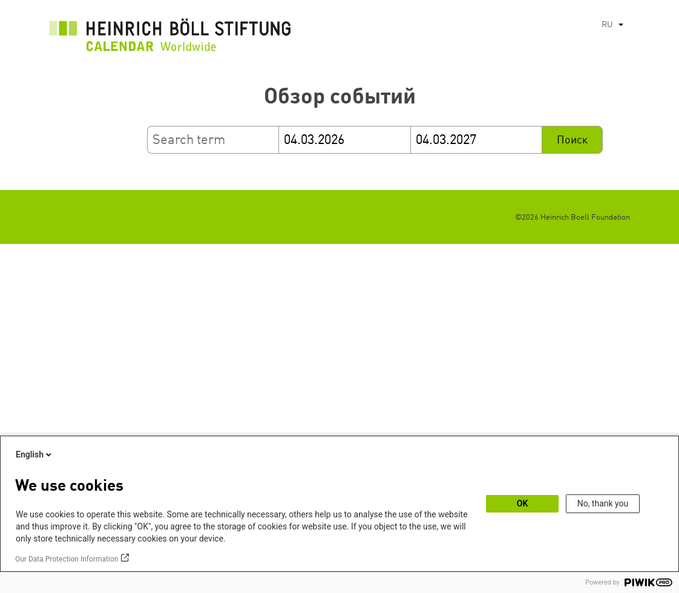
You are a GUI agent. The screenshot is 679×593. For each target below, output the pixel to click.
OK (522, 503)
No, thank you (603, 503)
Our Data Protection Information (66, 559)
